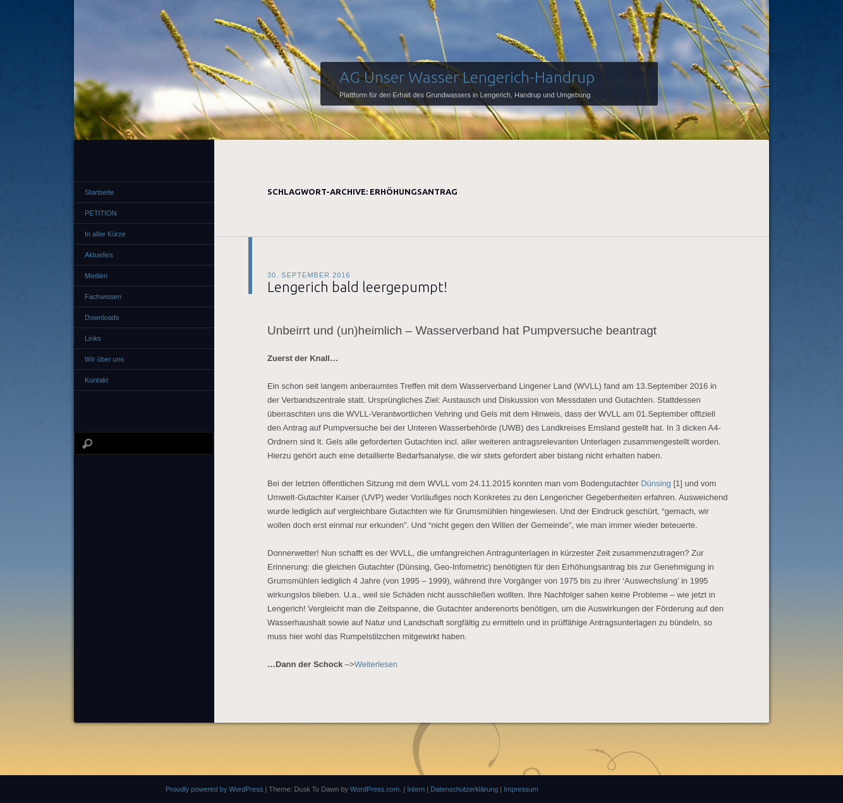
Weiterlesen (376, 664)
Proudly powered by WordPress (214, 789)
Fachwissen (103, 296)
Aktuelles (99, 255)
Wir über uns (104, 359)
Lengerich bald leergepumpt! (357, 287)
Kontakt (96, 380)
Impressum (521, 789)
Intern (416, 789)
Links (93, 338)
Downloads (102, 317)
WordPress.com (374, 789)
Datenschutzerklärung (464, 789)
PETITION (101, 213)
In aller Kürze (105, 234)
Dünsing (656, 483)
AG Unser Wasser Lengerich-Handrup (467, 77)
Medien (96, 275)
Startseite (99, 192)
